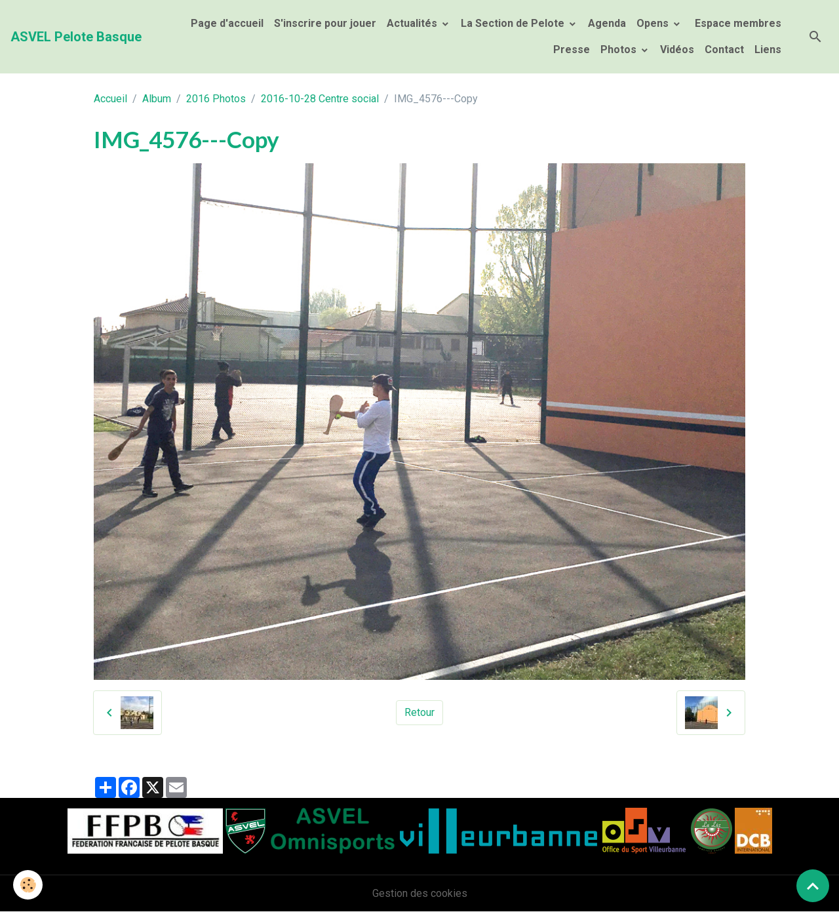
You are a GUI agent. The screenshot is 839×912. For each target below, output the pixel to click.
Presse (571, 49)
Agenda (607, 23)
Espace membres (736, 23)
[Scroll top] (812, 885)
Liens (767, 49)
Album (156, 98)
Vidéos (677, 49)
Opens (653, 23)
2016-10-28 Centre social (320, 98)
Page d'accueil (227, 23)
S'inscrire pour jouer (325, 23)
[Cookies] (28, 885)
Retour (419, 712)
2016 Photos (216, 98)
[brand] (76, 37)
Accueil (110, 98)
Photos (619, 49)
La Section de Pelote (514, 23)
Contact (724, 49)
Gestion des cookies (419, 893)
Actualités (413, 23)
